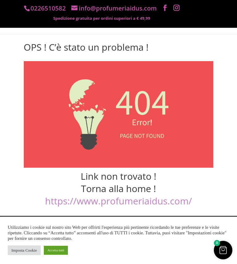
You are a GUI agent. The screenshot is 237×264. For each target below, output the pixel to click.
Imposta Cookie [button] (24, 250)
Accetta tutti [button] (56, 250)
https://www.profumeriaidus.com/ (118, 201)
